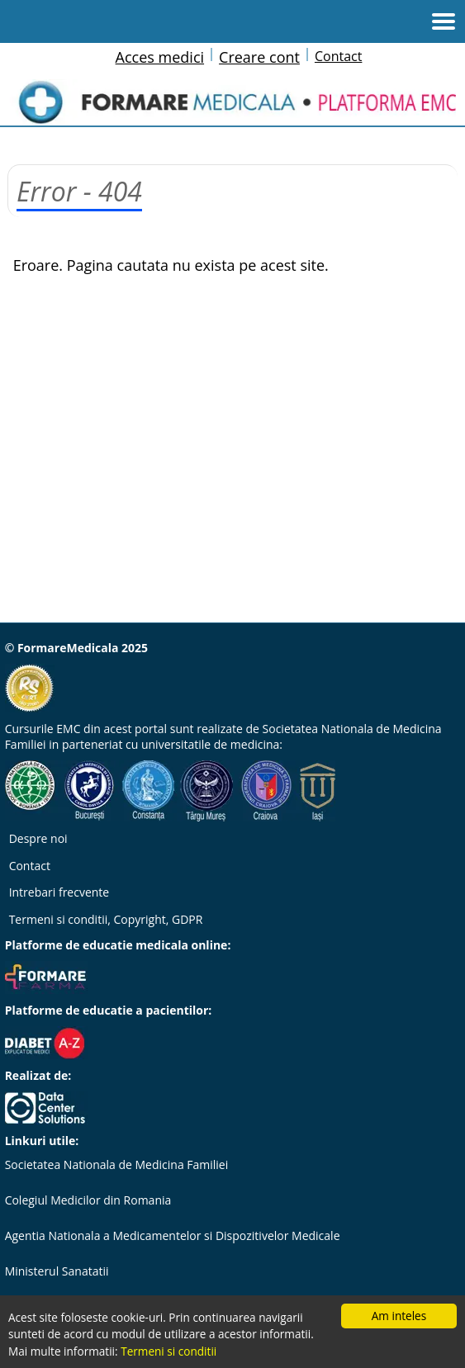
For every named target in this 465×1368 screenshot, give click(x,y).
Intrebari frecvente (59, 892)
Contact (338, 56)
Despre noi (38, 838)
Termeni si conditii (168, 1351)
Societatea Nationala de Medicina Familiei (117, 1164)
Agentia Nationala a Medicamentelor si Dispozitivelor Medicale (172, 1235)
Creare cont (259, 57)
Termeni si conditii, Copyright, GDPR (106, 919)
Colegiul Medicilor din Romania (88, 1200)
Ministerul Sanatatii (57, 1271)
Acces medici (160, 57)
